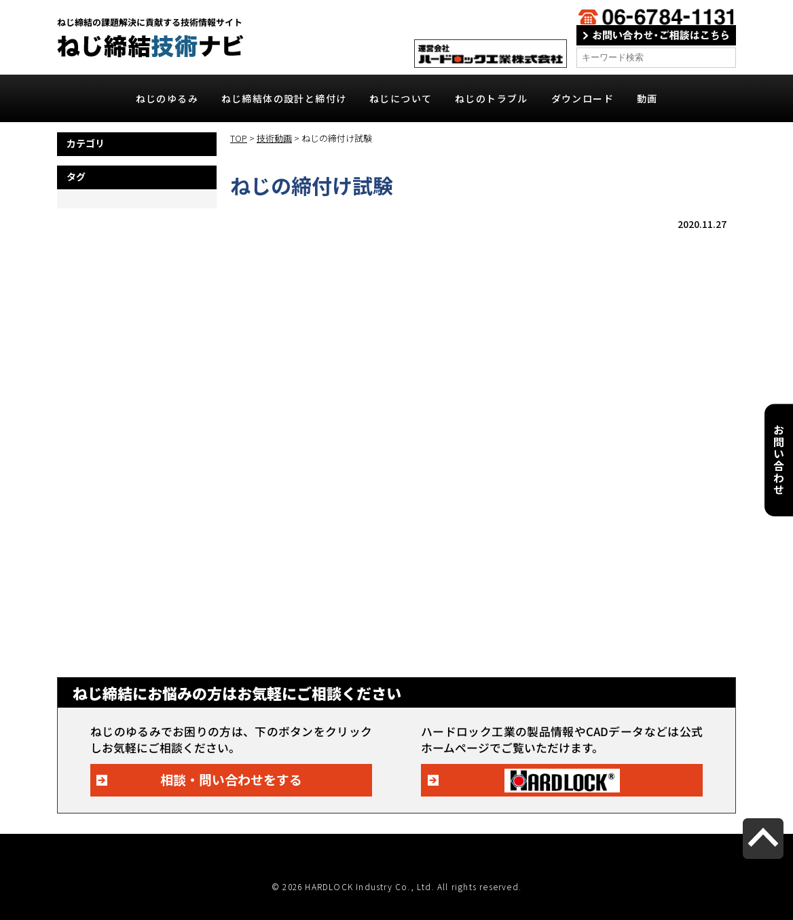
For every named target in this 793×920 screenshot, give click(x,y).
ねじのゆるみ (167, 98)
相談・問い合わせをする (231, 779)
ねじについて (400, 98)
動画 (647, 98)
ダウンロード (582, 98)
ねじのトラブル (491, 98)
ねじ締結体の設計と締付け (284, 98)
